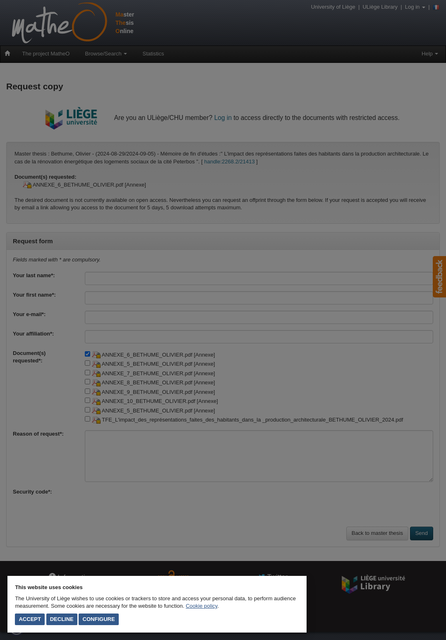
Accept (30, 619)
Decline (62, 619)
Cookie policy (201, 606)
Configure (99, 619)
